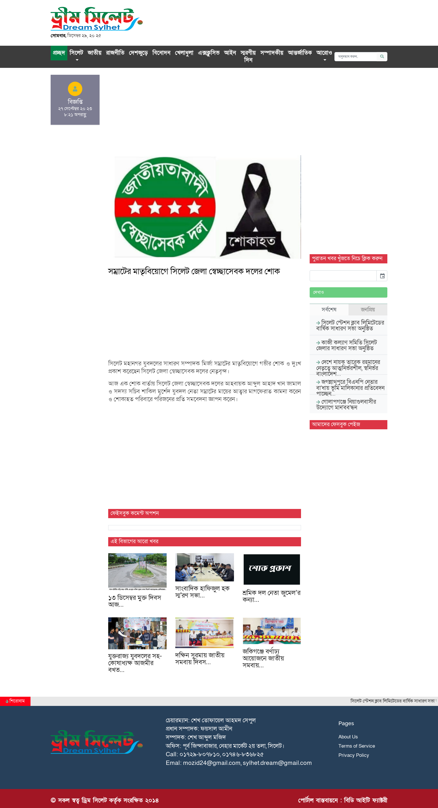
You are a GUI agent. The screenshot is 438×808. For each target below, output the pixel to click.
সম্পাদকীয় (271, 53)
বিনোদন (161, 53)
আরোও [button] (324, 53)
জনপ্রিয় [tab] (368, 309)
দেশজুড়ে (138, 53)
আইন (230, 53)
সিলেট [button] (76, 53)
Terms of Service (356, 746)
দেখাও (318, 292)
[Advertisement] (204, 115)
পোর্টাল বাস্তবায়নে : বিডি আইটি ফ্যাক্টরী (342, 800)
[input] (343, 275)
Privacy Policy (353, 755)
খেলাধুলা (184, 53)
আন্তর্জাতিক (300, 53)
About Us (348, 737)
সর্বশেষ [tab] (329, 309)
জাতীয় (95, 53)
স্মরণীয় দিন (248, 56)
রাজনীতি (115, 53)
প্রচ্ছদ (59, 53)
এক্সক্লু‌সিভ (209, 53)
